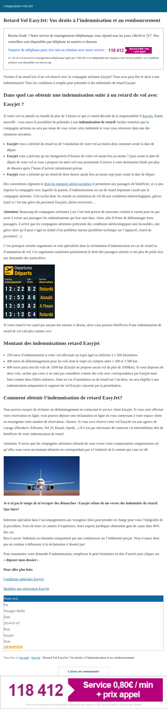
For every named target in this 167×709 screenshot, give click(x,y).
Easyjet (147, 116)
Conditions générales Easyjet (23, 579)
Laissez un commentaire (83, 671)
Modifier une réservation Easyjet (26, 589)
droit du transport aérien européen (67, 184)
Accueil (24, 657)
